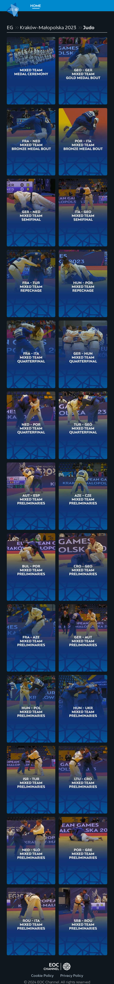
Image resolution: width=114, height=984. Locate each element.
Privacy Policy (71, 975)
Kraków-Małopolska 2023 (48, 27)
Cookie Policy (42, 975)
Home (35, 6)
